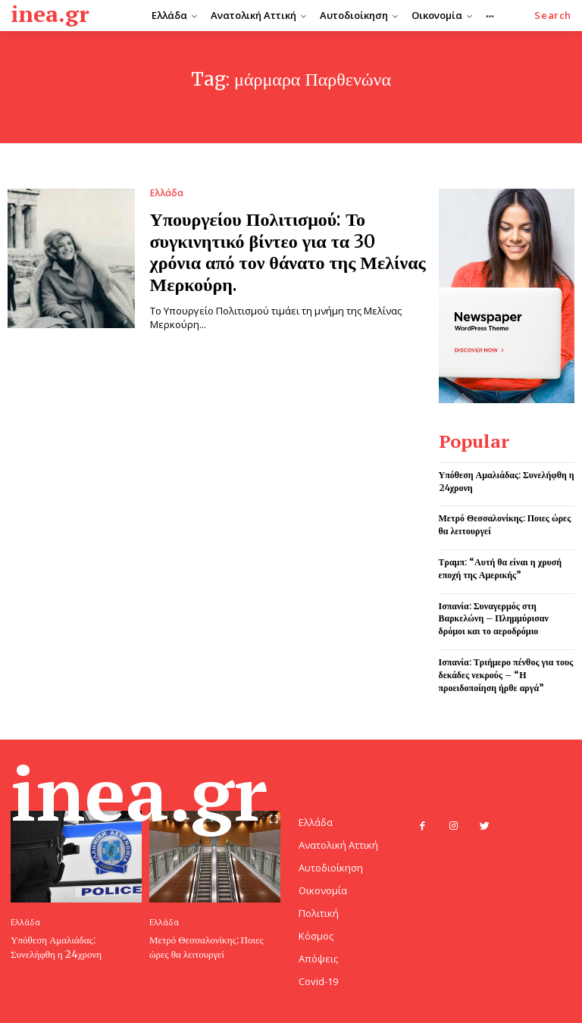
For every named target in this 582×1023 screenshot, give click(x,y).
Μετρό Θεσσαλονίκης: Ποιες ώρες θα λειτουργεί (206, 947)
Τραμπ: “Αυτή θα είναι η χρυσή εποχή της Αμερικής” (500, 568)
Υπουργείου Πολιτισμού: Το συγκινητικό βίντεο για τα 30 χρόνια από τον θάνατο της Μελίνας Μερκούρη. (288, 252)
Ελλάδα (166, 193)
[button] (552, 15)
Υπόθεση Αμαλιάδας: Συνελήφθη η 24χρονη (56, 947)
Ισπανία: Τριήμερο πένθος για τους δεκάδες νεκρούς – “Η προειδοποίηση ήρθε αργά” (506, 674)
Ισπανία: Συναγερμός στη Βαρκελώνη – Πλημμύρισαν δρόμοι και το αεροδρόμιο (494, 618)
